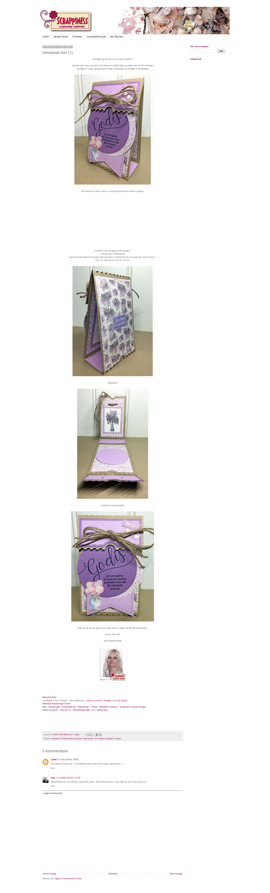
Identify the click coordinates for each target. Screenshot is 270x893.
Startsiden (113, 874)
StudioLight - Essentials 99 (61, 707)
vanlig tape (102, 710)
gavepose (78, 739)
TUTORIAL (77, 37)
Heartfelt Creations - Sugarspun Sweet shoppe (122, 707)
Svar (53, 768)
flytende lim (65, 710)
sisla (53, 778)
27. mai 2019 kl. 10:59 (68, 759)
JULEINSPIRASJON (96, 37)
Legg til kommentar (53, 793)
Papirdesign (88, 739)
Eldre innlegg (176, 874)
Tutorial (118, 739)
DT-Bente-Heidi (66, 739)
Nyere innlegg (49, 874)
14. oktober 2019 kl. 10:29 (68, 778)
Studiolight (109, 739)
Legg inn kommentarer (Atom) (68, 878)
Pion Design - (62, 700)
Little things (121, 700)
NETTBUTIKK (116, 37)
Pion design (99, 739)
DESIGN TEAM (61, 37)
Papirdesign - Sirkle (87, 707)
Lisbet (54, 759)
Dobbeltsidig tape (81, 710)
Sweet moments (94, 700)
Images (107, 700)
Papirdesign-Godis (61, 703)
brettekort (56, 739)
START (46, 37)
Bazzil (49, 700)
